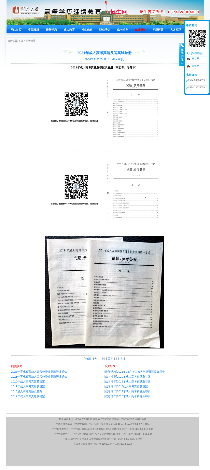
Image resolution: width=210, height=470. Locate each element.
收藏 (88, 358)
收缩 (182, 54)
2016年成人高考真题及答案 (134, 396)
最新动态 (110, 371)
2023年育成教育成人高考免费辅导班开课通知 (39, 376)
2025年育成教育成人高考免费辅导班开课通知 (39, 371)
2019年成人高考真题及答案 (28, 386)
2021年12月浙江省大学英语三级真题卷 (141, 371)
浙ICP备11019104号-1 (105, 443)
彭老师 (195, 65)
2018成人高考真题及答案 (26, 391)
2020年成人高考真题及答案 (28, 381)
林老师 (195, 58)
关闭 (110, 358)
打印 (120, 358)
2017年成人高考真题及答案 (28, 396)
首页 (20, 40)
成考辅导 (30, 40)
